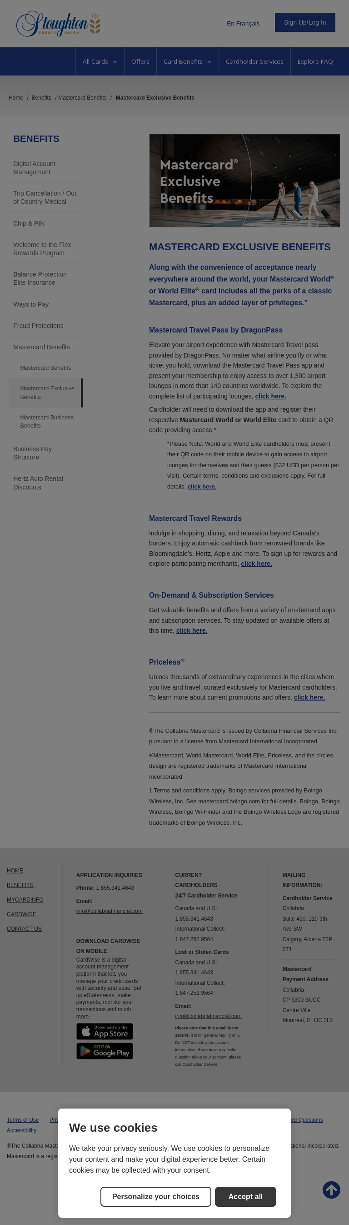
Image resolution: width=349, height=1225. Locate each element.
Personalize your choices (155, 1196)
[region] (174, 1163)
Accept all (246, 1196)
